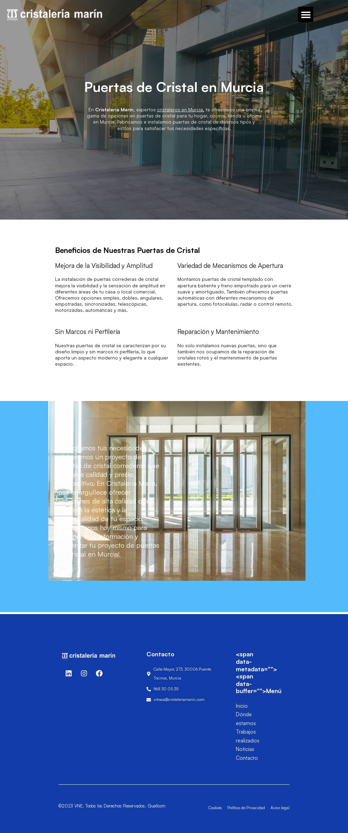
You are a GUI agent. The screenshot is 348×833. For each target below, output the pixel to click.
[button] (305, 14)
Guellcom (156, 805)
